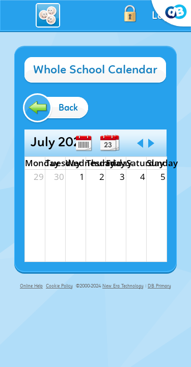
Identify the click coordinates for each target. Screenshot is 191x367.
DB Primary (159, 286)
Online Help (31, 286)
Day (108, 143)
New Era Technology (123, 286)
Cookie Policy (59, 286)
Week (83, 143)
